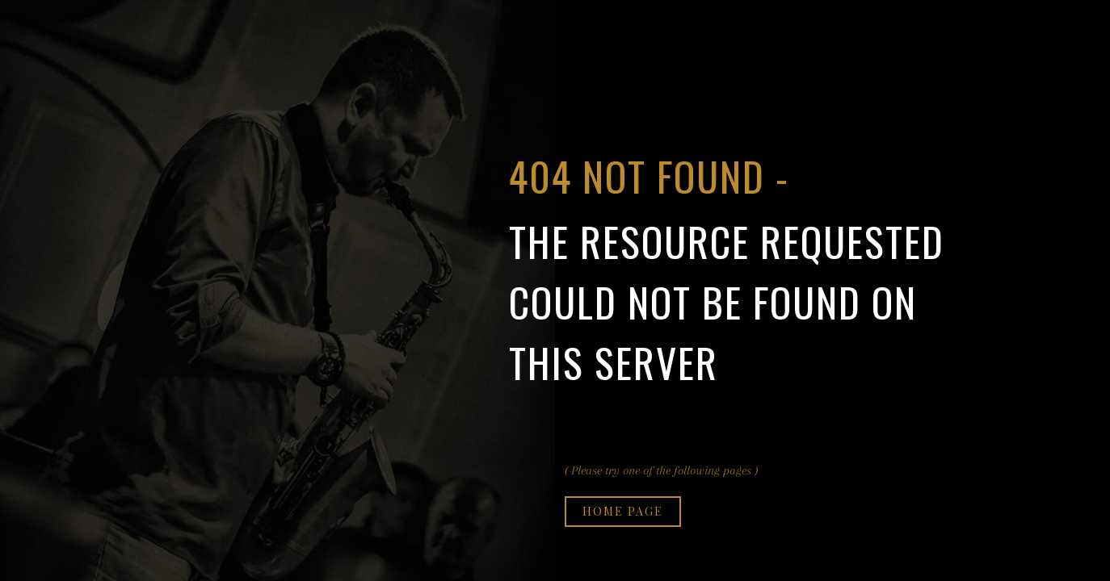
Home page (622, 511)
